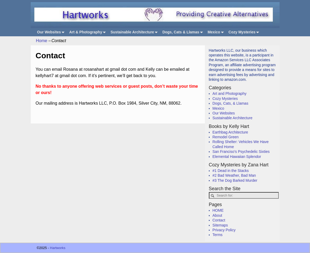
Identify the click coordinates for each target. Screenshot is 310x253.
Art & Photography (88, 32)
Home (41, 40)
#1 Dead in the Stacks (231, 170)
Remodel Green (226, 137)
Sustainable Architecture (134, 32)
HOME (218, 210)
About (217, 215)
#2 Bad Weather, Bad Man (234, 175)
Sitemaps (220, 225)
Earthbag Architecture (230, 132)
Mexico (217, 32)
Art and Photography (229, 93)
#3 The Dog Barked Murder (235, 180)
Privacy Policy (224, 230)
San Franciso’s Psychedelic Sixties (241, 151)
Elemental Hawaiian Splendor (237, 156)
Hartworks (58, 248)
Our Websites (51, 32)
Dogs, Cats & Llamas (183, 32)
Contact (219, 220)
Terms (218, 235)
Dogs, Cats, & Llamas (230, 103)
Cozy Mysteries (244, 32)
